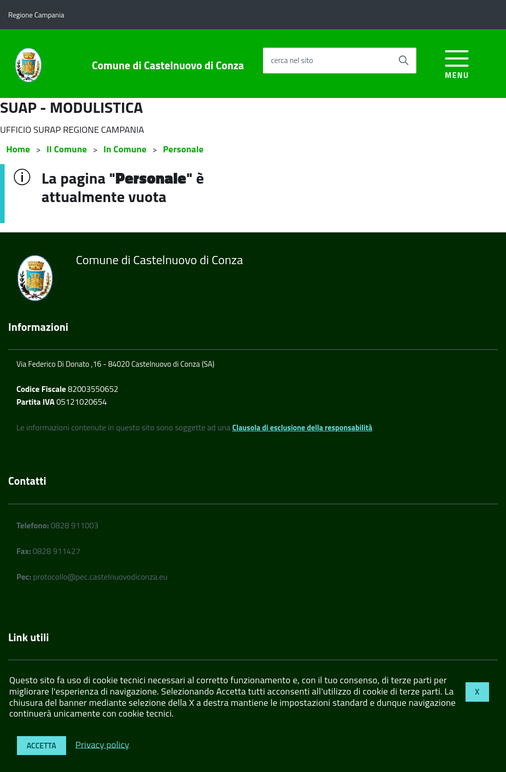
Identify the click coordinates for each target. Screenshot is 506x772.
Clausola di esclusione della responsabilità (302, 427)
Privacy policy (102, 744)
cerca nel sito (292, 60)
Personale (183, 149)
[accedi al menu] (457, 62)
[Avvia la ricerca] (403, 60)
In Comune (125, 149)
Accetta (41, 745)
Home (18, 149)
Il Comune (67, 149)
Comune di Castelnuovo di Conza (168, 65)
